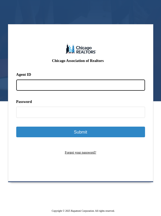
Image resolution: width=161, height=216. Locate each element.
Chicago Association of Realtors (78, 61)
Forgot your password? (80, 152)
